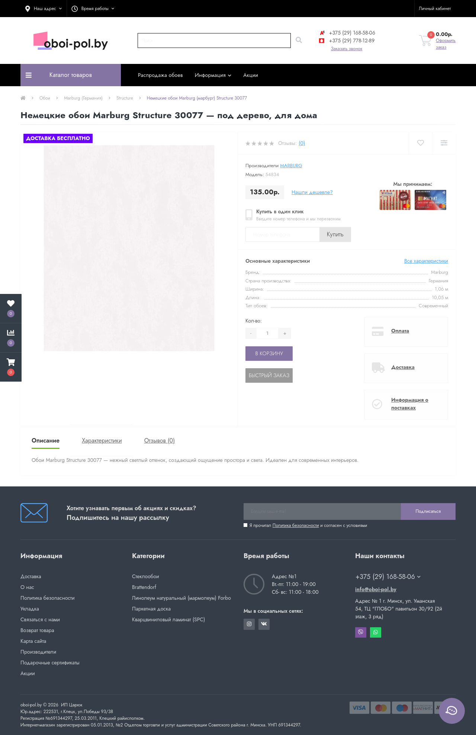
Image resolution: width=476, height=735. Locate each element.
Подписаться (428, 511)
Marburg (291, 165)
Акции (250, 75)
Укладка (29, 608)
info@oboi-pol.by (375, 589)
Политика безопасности (296, 525)
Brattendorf (144, 587)
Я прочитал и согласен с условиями (308, 525)
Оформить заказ (446, 44)
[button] (43, 8)
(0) (302, 143)
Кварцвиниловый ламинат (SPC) (168, 619)
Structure (124, 98)
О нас (27, 587)
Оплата (400, 330)
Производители (38, 651)
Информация (213, 75)
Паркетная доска (151, 608)
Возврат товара (37, 630)
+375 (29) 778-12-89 (346, 40)
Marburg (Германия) (83, 98)
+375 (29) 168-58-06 (346, 32)
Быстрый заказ (269, 375)
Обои (44, 98)
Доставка (403, 367)
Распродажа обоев (160, 75)
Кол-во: (253, 320)
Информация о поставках (409, 403)
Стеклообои (145, 576)
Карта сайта (33, 641)
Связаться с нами (40, 619)
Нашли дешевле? (312, 192)
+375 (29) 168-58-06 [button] (388, 577)
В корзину (269, 353)
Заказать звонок (347, 48)
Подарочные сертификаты (50, 662)
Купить (335, 234)
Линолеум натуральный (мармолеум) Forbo (181, 598)
